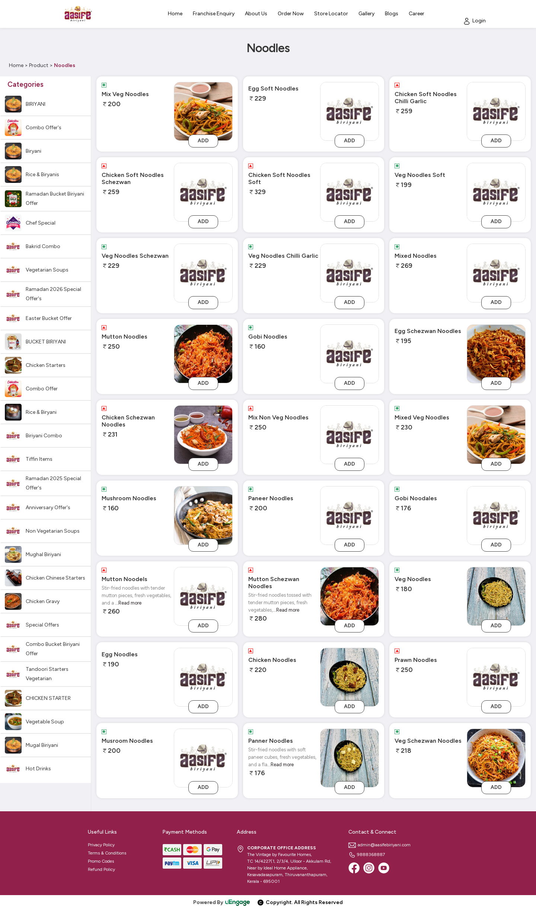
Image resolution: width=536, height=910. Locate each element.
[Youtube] (383, 867)
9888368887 (366, 854)
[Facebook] (354, 867)
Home (16, 65)
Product (38, 65)
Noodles (64, 65)
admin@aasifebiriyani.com (379, 844)
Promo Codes (101, 861)
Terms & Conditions (107, 853)
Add (203, 140)
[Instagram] (368, 867)
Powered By (222, 902)
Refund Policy (101, 869)
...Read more (128, 603)
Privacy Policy (101, 844)
